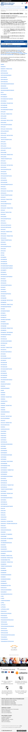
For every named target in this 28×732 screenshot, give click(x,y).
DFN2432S (3, 233)
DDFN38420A (4, 79)
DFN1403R (3, 116)
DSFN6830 (3, 459)
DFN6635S (3, 302)
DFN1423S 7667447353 (7, 135)
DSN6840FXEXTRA (6, 585)
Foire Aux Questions (5, 710)
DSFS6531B (4, 480)
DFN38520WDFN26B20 (7, 265)
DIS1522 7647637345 (6, 416)
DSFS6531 (3, 478)
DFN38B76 (3, 270)
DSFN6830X (4, 474)
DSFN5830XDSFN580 (6, 455)
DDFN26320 (4, 71)
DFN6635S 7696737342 (7, 304)
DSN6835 (3, 553)
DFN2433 (3, 242)
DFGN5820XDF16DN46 (7, 98)
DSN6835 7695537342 (6, 555)
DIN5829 (3, 392)
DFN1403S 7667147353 (7, 120)
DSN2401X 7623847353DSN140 (9, 523)
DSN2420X (3, 527)
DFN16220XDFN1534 (6, 176)
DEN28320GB (4, 88)
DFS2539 (3, 354)
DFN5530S (3, 291)
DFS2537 (3, 345)
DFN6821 (3, 313)
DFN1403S (3, 118)
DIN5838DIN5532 (5, 412)
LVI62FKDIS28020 (5, 600)
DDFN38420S (4, 81)
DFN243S (3, 250)
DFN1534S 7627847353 (7, 165)
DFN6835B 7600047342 (7, 328)
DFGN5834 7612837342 (7, 103)
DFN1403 (3, 111)
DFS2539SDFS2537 (6, 358)
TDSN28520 (4, 637)
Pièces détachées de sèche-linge (8, 702)
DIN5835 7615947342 (6, 405)
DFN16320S (4, 180)
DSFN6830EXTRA (5, 465)
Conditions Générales (6, 717)
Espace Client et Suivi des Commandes (10, 709)
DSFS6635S (4, 495)
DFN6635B (3, 298)
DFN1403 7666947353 (6, 114)
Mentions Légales (5, 718)
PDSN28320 (4, 615)
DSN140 (3, 508)
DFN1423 (3, 126)
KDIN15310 (4, 587)
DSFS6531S (4, 482)
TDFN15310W (4, 632)
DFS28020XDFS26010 (6, 379)
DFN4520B (3, 281)
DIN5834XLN (4, 401)
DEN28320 (3, 86)
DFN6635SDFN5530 (6, 306)
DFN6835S (3, 330)
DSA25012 (3, 433)
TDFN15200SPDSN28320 (7, 626)
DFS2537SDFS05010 (6, 351)
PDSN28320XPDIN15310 (7, 620)
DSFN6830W (4, 472)
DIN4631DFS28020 (6, 384)
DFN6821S (3, 317)
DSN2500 (3, 532)
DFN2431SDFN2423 (6, 225)
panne (18, 50)
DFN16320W (4, 182)
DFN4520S (3, 283)
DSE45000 (3, 437)
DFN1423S (3, 133)
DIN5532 (3, 386)
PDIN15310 (4, 611)
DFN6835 (3, 321)
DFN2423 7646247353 (6, 199)
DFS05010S (4, 339)
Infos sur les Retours (5, 721)
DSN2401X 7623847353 (7, 521)
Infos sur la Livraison (5, 711)
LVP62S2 (3, 604)
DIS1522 (3, 414)
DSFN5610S (4, 442)
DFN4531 (3, 287)
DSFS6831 (3, 499)
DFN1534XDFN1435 (6, 169)
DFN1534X (3, 167)
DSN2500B (3, 536)
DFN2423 (3, 197)
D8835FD (3, 66)
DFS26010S (4, 364)
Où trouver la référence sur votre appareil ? (11, 46)
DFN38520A (4, 259)
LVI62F (2, 598)
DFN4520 (3, 278)
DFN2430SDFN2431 (6, 218)
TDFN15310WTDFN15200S (8, 635)
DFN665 (3, 308)
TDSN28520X (4, 639)
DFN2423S (3, 205)
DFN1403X (3, 122)
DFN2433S (3, 244)
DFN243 (3, 210)
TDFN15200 (4, 622)
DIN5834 (3, 399)
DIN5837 (3, 407)
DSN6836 (3, 568)
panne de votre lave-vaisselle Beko (14, 52)
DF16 (2, 92)
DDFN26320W (4, 73)
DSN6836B (3, 570)
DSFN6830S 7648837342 (7, 470)
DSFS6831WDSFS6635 (7, 506)
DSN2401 (3, 515)
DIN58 (2, 390)
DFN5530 (3, 289)
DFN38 (2, 255)
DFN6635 (3, 296)
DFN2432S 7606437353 (7, 236)
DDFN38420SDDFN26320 (7, 83)
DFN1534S (3, 163)
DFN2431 (3, 221)
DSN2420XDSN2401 (6, 530)
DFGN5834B (4, 105)
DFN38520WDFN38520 (7, 268)
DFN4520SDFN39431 (6, 285)
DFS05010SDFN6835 (6, 341)
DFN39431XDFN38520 (6, 276)
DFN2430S (3, 216)
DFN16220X (4, 173)
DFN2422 (3, 186)
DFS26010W (4, 366)
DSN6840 (3, 577)
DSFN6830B (4, 463)
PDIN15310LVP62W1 (6, 613)
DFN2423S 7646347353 (7, 208)
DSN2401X (3, 519)
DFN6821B (3, 315)
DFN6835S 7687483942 (7, 332)
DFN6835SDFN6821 (6, 334)
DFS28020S (4, 373)
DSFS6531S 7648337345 (7, 485)
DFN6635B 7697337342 (7, 300)
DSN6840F (3, 581)
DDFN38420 (4, 77)
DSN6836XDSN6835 (6, 574)
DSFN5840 (3, 457)
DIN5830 (3, 394)
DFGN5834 (3, 101)
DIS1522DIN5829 (5, 418)
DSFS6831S (4, 502)
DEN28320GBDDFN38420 (7, 90)
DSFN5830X (4, 452)
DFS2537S (3, 349)
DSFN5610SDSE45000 (6, 444)
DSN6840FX (4, 583)
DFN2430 (3, 214)
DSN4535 (3, 544)
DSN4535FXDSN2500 (6, 551)
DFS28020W (4, 375)
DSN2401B (3, 517)
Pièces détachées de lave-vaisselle (9, 700)
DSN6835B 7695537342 (7, 557)
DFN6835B (3, 326)
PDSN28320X (4, 617)
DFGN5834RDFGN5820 (7, 109)
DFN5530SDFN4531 (6, 293)
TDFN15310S (4, 630)
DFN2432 (3, 229)
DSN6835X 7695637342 (7, 562)
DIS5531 (3, 427)
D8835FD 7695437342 (6, 68)
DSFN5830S (4, 450)
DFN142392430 (5, 131)
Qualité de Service (5, 720)
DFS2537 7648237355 (6, 347)
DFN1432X (3, 146)
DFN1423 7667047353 (6, 129)
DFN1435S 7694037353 (7, 154)
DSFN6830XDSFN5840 (7, 476)
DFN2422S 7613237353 (7, 191)
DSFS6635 (3, 491)
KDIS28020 (3, 592)
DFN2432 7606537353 (6, 231)
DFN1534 (3, 160)
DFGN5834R (4, 107)
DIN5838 (3, 409)
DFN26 (2, 253)
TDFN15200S (4, 624)
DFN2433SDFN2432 (6, 246)
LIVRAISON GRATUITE (6, 0)
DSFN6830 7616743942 (7, 461)
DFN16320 (3, 178)
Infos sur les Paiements (6, 712)
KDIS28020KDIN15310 (6, 594)
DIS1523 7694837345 (6, 422)
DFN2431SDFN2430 (6, 227)
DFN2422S (3, 188)
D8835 (2, 64)
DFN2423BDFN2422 (6, 203)
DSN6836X (3, 572)
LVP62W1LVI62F (5, 609)
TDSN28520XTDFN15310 (7, 641)
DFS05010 (3, 336)
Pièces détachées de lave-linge (8, 701)
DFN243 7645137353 (6, 212)
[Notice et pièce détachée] (2, 4)
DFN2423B (3, 201)
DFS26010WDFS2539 (6, 369)
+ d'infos (20, 725)
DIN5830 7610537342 (6, 397)
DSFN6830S (4, 467)
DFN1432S (3, 143)
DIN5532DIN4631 (5, 388)
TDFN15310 (4, 628)
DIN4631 (3, 381)
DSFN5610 (3, 439)
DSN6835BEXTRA (5, 560)
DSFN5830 (3, 448)
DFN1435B (3, 152)
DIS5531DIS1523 (5, 429)
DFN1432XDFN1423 (6, 148)
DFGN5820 (3, 94)
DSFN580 (3, 446)
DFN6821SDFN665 (5, 319)
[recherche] (26, 7)
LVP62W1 (3, 607)
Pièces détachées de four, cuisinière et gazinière (11, 704)
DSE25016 (3, 435)
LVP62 (2, 602)
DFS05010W (4, 343)
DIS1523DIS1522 (5, 424)
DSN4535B (3, 547)
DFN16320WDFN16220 (7, 184)
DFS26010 (3, 360)
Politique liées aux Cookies (7, 719)
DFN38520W (4, 263)
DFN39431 (3, 272)
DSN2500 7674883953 (6, 534)
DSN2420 (3, 525)
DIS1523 (3, 420)
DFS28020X (4, 377)
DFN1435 (3, 150)
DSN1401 (3, 512)
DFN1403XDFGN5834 (6, 124)
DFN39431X (4, 274)
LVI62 (2, 596)
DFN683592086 (5, 323)
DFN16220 (3, 171)
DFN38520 (3, 257)
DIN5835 (3, 403)
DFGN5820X (4, 96)
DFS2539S (3, 356)
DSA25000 (3, 431)
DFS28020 (3, 371)
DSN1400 (3, 510)
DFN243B (3, 248)
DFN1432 (3, 141)
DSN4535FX (4, 549)
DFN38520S (4, 261)
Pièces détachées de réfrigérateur (8, 703)
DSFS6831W (4, 504)
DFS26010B (4, 362)
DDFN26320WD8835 (6, 75)
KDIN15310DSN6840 (6, 589)
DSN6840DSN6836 (5, 579)
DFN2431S (3, 223)
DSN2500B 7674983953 (7, 538)
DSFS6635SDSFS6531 (6, 497)
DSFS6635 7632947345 (7, 493)
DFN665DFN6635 (5, 311)
